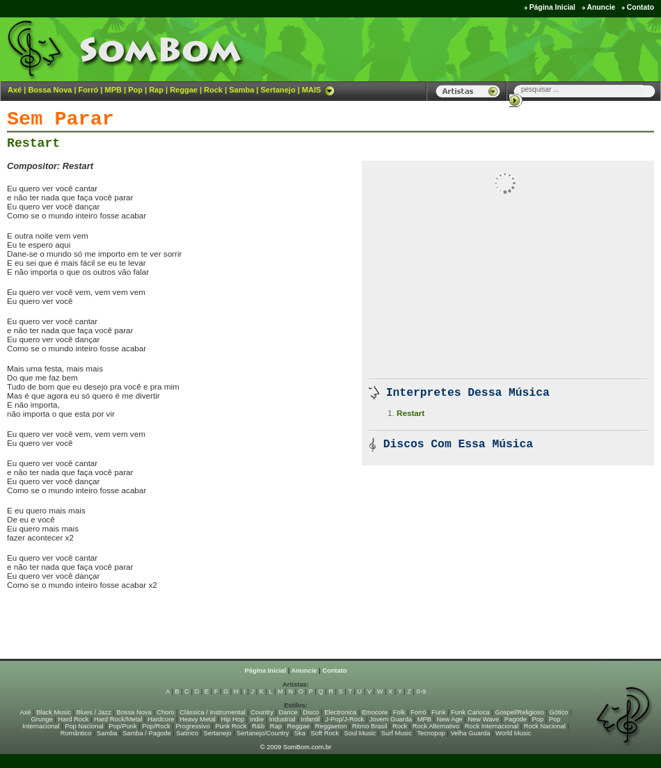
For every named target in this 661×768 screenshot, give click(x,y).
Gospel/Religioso (519, 712)
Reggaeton (331, 726)
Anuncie (601, 7)
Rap (156, 90)
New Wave (483, 719)
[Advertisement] (170, 629)
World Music (513, 733)
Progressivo (192, 726)
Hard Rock (73, 719)
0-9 (421, 691)
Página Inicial (552, 7)
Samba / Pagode (146, 733)
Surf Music (396, 733)
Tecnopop (431, 733)
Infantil (310, 719)
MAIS (318, 90)
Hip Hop (233, 719)
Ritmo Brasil (369, 726)
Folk (399, 712)
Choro (165, 712)
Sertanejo (277, 90)
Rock (213, 90)
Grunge (42, 719)
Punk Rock (230, 726)
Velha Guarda (470, 733)
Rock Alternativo (436, 726)
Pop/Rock (156, 726)
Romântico (76, 733)
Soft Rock (325, 733)
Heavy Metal (198, 719)
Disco (311, 712)
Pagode (515, 719)
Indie (257, 719)
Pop (135, 90)
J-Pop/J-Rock (344, 719)
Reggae (184, 90)
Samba (241, 90)
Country (261, 712)
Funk (438, 712)
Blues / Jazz (94, 712)
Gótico (559, 712)
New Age (449, 719)
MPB (113, 90)
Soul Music (360, 733)
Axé (15, 90)
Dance (288, 712)
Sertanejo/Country (263, 733)
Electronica (340, 712)
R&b (258, 726)
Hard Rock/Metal (118, 719)
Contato (640, 7)
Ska (299, 733)
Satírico (187, 733)
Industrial (282, 719)
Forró (89, 90)
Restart (33, 143)
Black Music (53, 712)
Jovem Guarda (390, 719)
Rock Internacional (491, 726)
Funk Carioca (470, 712)
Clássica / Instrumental (212, 712)
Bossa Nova (50, 90)
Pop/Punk (122, 726)
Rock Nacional (545, 726)
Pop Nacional (84, 726)
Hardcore (161, 719)
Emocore (375, 712)
